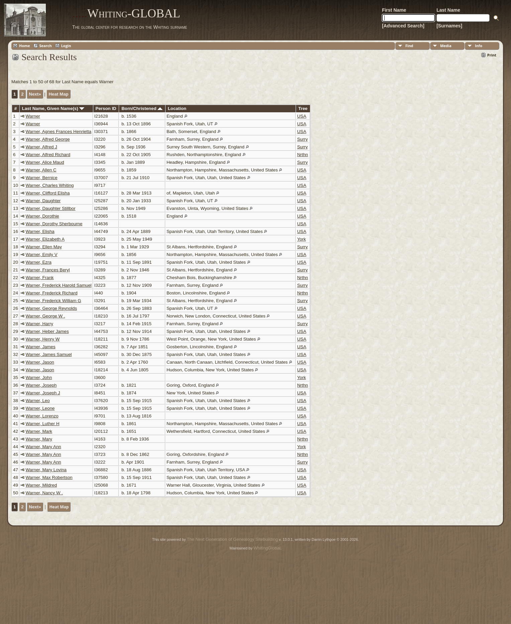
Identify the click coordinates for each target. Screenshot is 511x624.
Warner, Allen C (41, 169)
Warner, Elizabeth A (45, 239)
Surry (302, 139)
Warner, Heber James (47, 331)
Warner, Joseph (41, 385)
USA (301, 116)
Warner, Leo (38, 400)
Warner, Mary (39, 439)
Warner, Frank (40, 277)
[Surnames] (449, 25)
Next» (35, 94)
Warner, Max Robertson (49, 477)
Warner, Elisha (40, 231)
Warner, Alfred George (48, 139)
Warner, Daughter (43, 200)
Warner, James (41, 346)
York (301, 239)
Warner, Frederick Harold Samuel (59, 285)
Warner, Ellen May (44, 246)
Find (409, 45)
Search (45, 45)
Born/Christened (142, 108)
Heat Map (58, 94)
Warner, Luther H (43, 423)
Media (445, 45)
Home (24, 45)
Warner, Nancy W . (44, 492)
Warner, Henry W (43, 339)
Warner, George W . (45, 316)
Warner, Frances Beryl (48, 269)
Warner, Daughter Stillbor (51, 208)
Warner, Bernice (42, 177)
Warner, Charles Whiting (50, 185)
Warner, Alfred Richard (48, 154)
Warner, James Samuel (49, 354)
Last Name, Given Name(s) (53, 108)
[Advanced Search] (403, 25)
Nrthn (302, 154)
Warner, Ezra (39, 262)
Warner (33, 116)
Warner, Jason (40, 362)
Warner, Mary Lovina (46, 469)
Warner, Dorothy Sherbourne (54, 223)
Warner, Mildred (41, 485)
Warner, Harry (39, 323)
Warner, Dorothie (42, 216)
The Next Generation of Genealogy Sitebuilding (232, 539)
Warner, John (39, 377)
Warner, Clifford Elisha (48, 193)
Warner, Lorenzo (42, 415)
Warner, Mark (39, 431)
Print (491, 54)
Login (66, 45)
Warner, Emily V (42, 254)
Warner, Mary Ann (43, 446)
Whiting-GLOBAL (126, 13)
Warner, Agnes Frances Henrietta (59, 131)
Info (478, 45)
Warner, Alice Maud (45, 162)
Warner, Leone (40, 408)
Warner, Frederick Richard (52, 292)
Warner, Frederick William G (53, 300)
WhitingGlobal (267, 547)
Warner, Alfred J (41, 146)
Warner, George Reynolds (51, 308)
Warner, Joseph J (43, 392)
